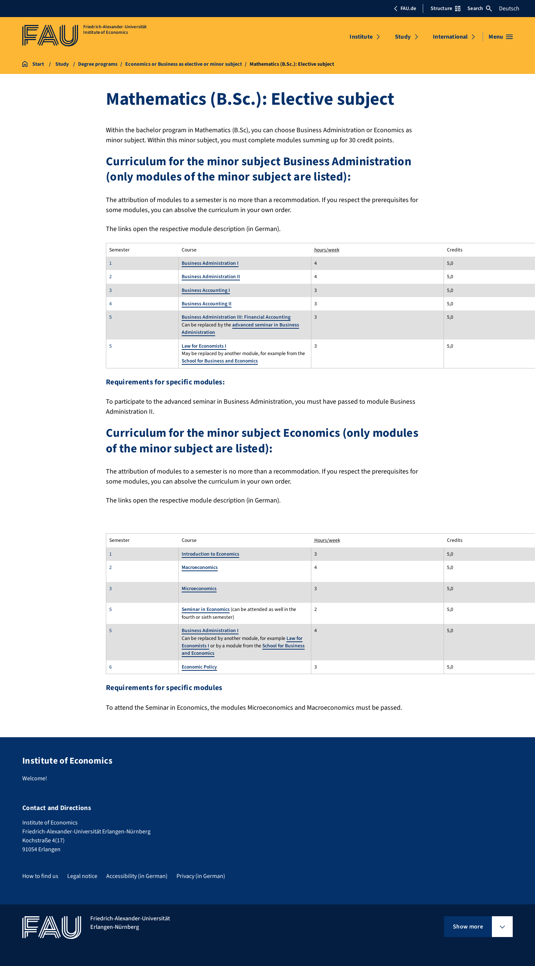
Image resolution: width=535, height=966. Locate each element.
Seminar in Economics (206, 609)
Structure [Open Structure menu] (445, 8)
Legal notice (82, 876)
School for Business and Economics (220, 360)
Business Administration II (211, 276)
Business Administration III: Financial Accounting (236, 317)
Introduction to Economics (210, 553)
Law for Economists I (204, 345)
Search (479, 8)
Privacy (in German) (200, 876)
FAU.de (404, 8)
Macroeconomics (200, 567)
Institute (361, 37)
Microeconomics (199, 588)
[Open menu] (501, 37)
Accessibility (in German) (137, 876)
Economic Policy (199, 666)
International (450, 37)
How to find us (40, 876)
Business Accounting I (206, 290)
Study (403, 37)
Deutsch (509, 8)
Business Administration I (210, 263)
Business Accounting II (206, 303)
